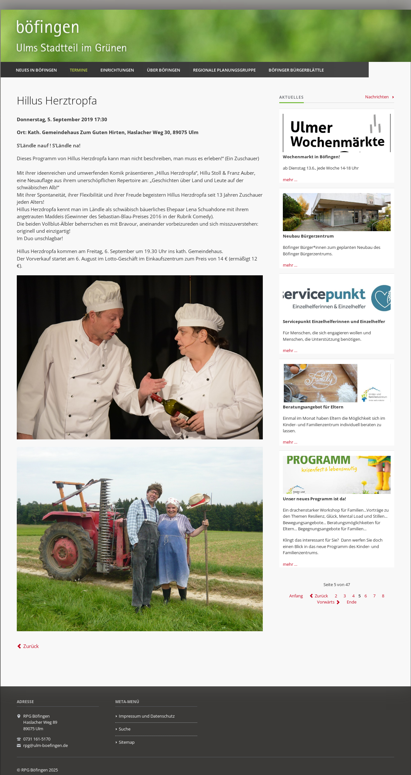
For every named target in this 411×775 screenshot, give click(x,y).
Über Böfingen (163, 70)
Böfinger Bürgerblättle (296, 70)
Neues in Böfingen (36, 70)
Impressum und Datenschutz (147, 716)
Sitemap (127, 742)
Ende (351, 602)
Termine (78, 70)
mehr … (290, 179)
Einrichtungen (117, 70)
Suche (124, 729)
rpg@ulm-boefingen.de (45, 745)
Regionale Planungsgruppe (224, 70)
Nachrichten (377, 97)
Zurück (31, 646)
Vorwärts (325, 602)
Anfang (296, 596)
